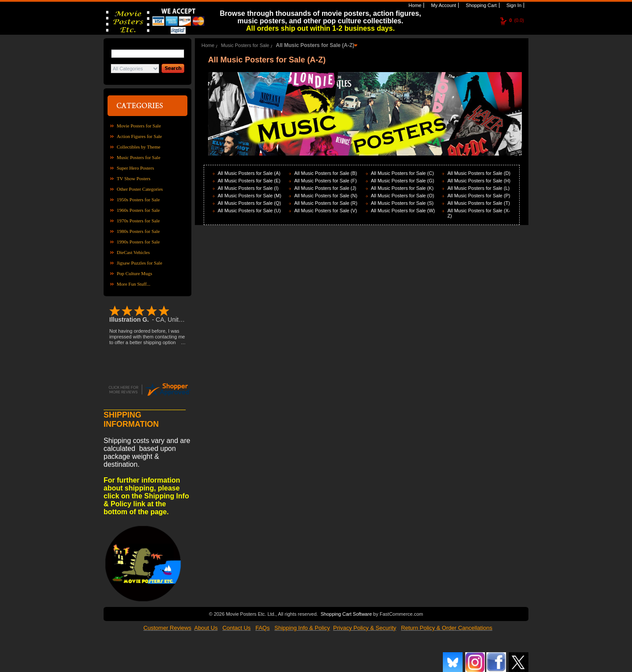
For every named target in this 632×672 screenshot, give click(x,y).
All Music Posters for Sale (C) (402, 173)
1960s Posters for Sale (138, 210)
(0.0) (516, 20)
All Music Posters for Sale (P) (478, 195)
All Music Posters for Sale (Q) (249, 203)
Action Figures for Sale (139, 136)
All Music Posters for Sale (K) (402, 188)
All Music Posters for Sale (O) (402, 195)
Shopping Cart (480, 5)
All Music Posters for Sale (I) (248, 188)
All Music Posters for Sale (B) (325, 173)
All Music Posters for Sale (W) (403, 210)
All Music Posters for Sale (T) (478, 203)
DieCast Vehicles (133, 252)
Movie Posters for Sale (139, 125)
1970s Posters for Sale (138, 220)
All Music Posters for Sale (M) (249, 195)
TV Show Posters (134, 178)
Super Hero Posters (135, 168)
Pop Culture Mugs (134, 273)
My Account (443, 5)
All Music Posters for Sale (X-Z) (478, 213)
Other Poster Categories (140, 189)
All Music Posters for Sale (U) (249, 210)
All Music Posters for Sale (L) (478, 188)
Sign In (513, 5)
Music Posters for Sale (138, 157)
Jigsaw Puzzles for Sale (139, 262)
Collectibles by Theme (138, 146)
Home (414, 5)
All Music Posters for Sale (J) (325, 188)
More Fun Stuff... (134, 284)
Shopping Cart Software (346, 614)
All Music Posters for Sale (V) (325, 210)
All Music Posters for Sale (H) (478, 180)
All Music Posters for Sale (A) (249, 173)
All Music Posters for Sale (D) (478, 173)
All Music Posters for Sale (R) (325, 203)
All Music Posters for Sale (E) (249, 180)
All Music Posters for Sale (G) (402, 180)
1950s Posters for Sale (138, 199)
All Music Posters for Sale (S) (402, 203)
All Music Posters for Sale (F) (325, 180)
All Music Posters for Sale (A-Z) (315, 45)
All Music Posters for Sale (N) (325, 195)
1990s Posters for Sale (138, 241)
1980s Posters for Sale (138, 231)
